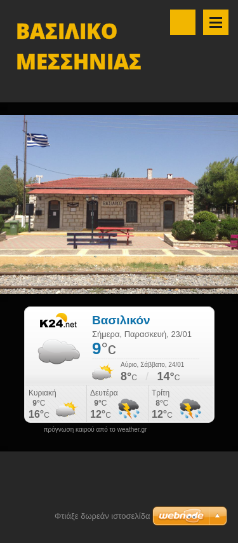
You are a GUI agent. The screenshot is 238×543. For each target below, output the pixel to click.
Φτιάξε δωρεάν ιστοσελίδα (102, 516)
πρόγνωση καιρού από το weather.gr (95, 430)
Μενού (215, 22)
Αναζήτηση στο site (182, 22)
